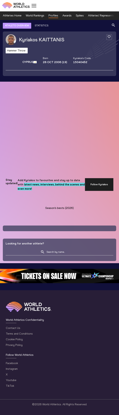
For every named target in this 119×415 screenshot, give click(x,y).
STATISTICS (41, 25)
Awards (67, 15)
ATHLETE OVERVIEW (17, 25)
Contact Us (13, 328)
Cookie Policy (14, 339)
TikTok (10, 385)
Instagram (12, 368)
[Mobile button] (33, 5)
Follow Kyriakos (99, 184)
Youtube (11, 380)
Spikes (80, 15)
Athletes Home (12, 15)
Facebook (12, 363)
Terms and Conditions (19, 333)
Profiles (53, 15)
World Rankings (35, 15)
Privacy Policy (14, 345)
